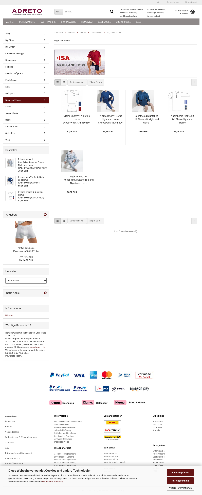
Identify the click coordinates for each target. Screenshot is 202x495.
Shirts (8, 106)
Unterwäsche (27, 22)
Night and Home (13, 100)
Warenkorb (158, 422)
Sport (7, 120)
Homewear (87, 22)
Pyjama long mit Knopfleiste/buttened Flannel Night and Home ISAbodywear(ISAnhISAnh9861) (78, 180)
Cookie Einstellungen (14, 463)
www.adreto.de (110, 453)
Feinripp (9, 67)
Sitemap (9, 315)
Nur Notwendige (180, 480)
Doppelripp (10, 60)
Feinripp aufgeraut (14, 73)
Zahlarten (9, 442)
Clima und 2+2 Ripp (14, 53)
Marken (10, 22)
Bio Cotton (10, 47)
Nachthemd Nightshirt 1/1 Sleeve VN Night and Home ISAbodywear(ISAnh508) (146, 119)
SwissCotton (11, 126)
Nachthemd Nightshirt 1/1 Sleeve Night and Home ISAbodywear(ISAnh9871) (182, 119)
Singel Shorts (11, 113)
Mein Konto (158, 424)
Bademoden (104, 22)
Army (7, 33)
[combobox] (77, 82)
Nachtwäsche (48, 22)
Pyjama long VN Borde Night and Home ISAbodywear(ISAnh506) (110, 119)
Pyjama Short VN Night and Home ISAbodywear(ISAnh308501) (77, 119)
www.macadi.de (111, 459)
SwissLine (10, 133)
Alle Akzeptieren (180, 472)
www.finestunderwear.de (115, 462)
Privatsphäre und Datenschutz (19, 453)
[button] (159, 2)
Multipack (10, 93)
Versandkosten (12, 432)
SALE (138, 22)
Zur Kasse (157, 427)
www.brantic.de (37, 347)
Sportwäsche (68, 22)
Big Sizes (9, 40)
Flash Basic (10, 80)
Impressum (10, 421)
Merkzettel (191, 2)
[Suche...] (58, 12)
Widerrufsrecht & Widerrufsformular (21, 437)
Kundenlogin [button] (173, 2)
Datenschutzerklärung (52, 481)
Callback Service (12, 458)
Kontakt (8, 426)
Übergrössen (123, 22)
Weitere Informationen (180, 488)
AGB (7, 448)
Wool (7, 140)
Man (7, 87)
